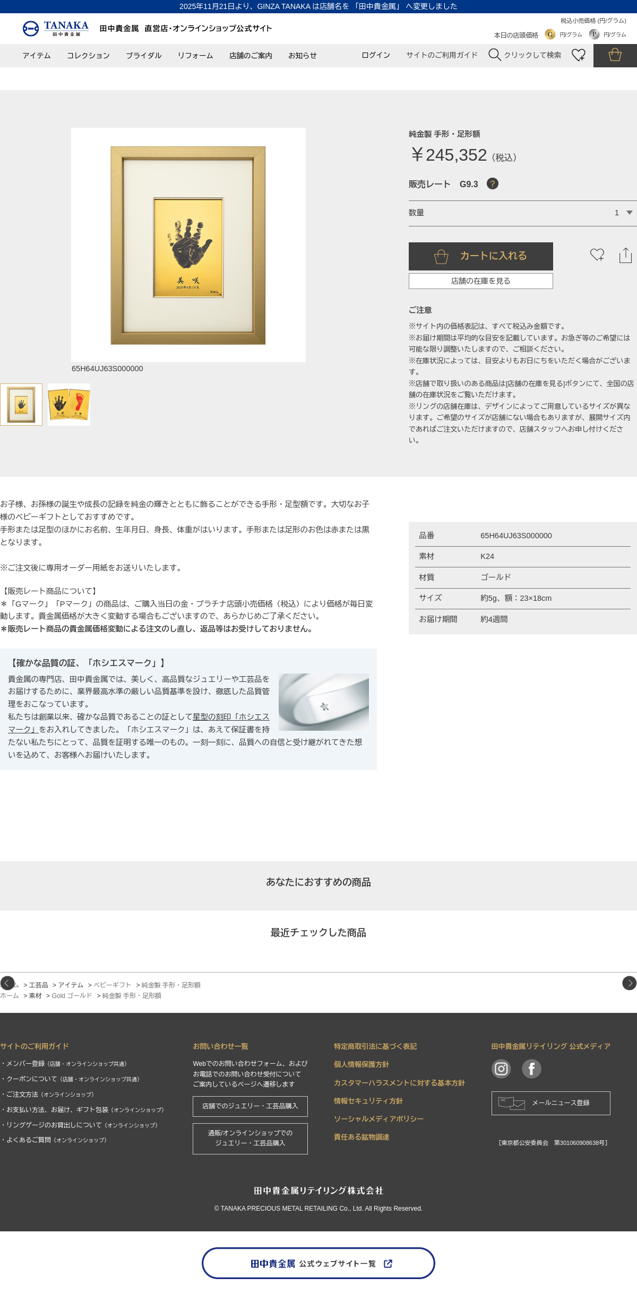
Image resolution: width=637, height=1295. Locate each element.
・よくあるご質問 (54, 1140)
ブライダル (144, 56)
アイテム (36, 56)
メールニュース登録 (561, 1103)
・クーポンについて (71, 1079)
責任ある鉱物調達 (361, 1137)
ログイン (375, 55)
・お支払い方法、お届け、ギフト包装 (83, 1110)
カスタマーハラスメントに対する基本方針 (399, 1083)
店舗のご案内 (250, 56)
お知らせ (302, 56)
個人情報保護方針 (361, 1065)
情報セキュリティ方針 (368, 1101)
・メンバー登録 (65, 1064)
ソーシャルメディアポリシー (379, 1119)
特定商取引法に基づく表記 (375, 1047)
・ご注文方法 (48, 1094)
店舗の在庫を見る (481, 281)
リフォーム (196, 56)
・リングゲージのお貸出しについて (80, 1125)
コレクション (88, 56)
